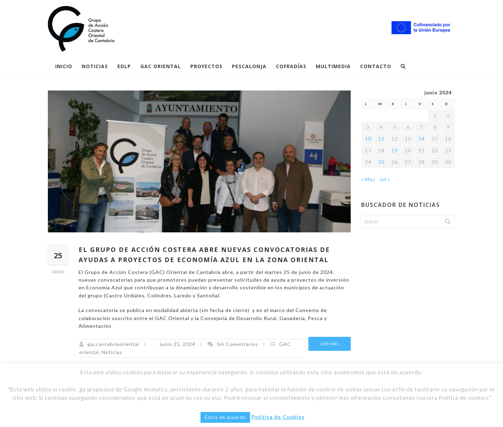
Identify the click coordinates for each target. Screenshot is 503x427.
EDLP (124, 66)
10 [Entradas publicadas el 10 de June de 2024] (368, 139)
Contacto (375, 66)
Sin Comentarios (237, 344)
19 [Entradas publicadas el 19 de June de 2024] (395, 150)
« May (368, 179)
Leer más (329, 343)
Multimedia (333, 66)
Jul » (384, 179)
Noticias (95, 66)
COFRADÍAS (291, 66)
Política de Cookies (278, 417)
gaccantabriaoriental (113, 344)
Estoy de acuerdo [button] (225, 417)
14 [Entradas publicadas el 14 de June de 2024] (421, 139)
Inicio (63, 66)
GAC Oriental (160, 66)
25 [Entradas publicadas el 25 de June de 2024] (381, 162)
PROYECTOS (206, 66)
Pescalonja (249, 66)
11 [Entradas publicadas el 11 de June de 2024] (381, 139)
